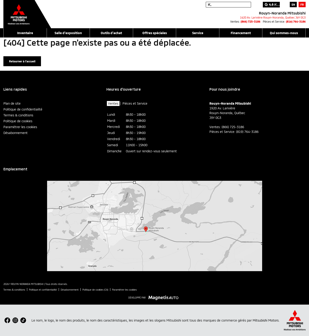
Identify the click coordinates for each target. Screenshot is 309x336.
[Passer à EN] (293, 4)
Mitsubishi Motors (266, 320)
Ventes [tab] (113, 103)
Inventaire (25, 33)
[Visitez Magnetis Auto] (165, 297)
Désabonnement (15, 133)
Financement (241, 33)
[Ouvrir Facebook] (7, 320)
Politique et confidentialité (43, 289)
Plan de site (12, 103)
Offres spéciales (154, 33)
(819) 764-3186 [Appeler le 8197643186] (296, 21)
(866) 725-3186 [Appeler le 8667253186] (250, 21)
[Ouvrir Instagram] (15, 320)
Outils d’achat (111, 33)
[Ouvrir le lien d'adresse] (273, 17)
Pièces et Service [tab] (134, 103)
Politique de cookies (17, 121)
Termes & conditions (18, 115)
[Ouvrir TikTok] (23, 320)
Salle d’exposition (68, 33)
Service (197, 33)
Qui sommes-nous (284, 33)
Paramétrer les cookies (20, 127)
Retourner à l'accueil (22, 61)
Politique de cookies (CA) (95, 289)
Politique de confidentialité (22, 109)
